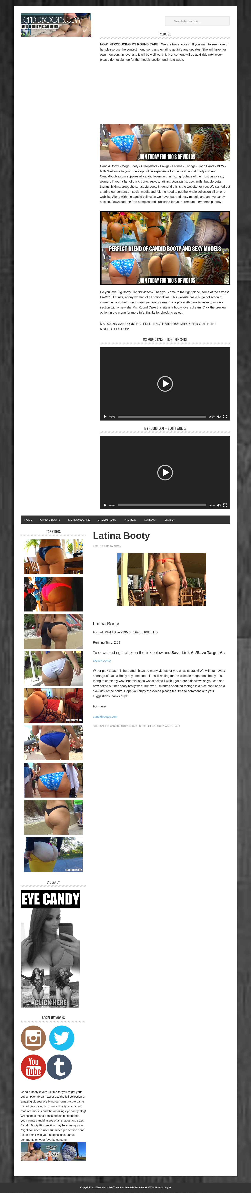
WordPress (155, 1188)
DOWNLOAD (102, 661)
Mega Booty (156, 726)
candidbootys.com (105, 717)
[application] (165, 384)
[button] (165, 384)
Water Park (172, 726)
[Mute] (219, 417)
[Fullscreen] (225, 417)
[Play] (105, 417)
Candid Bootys (56, 25)
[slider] (162, 417)
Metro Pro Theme (111, 1188)
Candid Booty (119, 726)
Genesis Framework (136, 1188)
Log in (167, 1188)
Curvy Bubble (138, 726)
